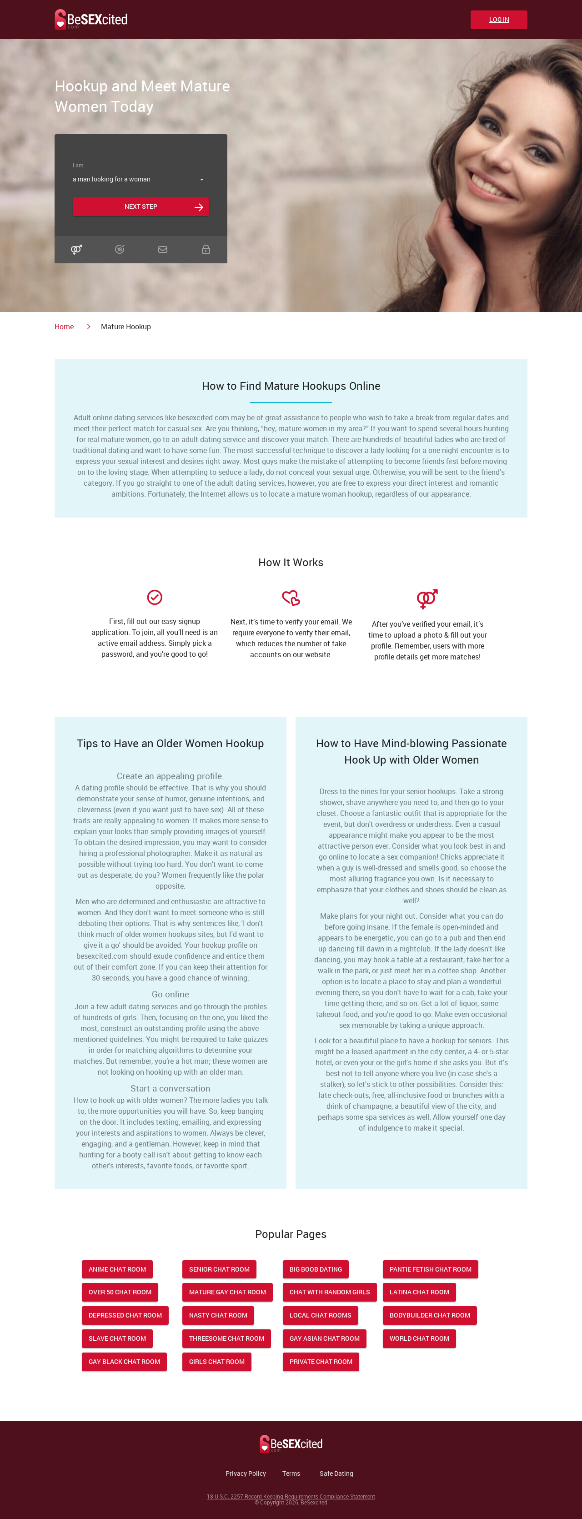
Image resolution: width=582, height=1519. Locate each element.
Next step (141, 206)
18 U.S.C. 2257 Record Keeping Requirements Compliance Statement (291, 1496)
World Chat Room (419, 1338)
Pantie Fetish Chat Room (431, 1269)
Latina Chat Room (419, 1292)
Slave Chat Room (117, 1338)
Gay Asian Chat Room (325, 1338)
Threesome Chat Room (226, 1338)
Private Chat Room (321, 1361)
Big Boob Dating (316, 1269)
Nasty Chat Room (218, 1315)
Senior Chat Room (219, 1269)
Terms (291, 1473)
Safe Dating (336, 1473)
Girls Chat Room (217, 1361)
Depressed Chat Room (125, 1315)
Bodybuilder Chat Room (430, 1315)
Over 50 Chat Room (120, 1292)
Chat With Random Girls (330, 1292)
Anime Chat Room (117, 1269)
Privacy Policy (246, 1473)
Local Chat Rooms (320, 1315)
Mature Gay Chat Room (227, 1292)
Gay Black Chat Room (124, 1361)
